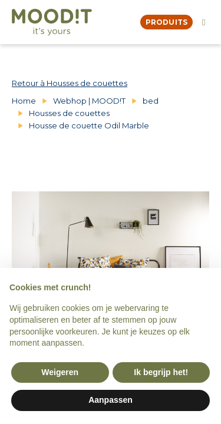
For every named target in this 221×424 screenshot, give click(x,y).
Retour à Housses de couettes (69, 83)
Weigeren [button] (59, 372)
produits (166, 22)
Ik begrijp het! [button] (161, 372)
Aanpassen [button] (110, 400)
